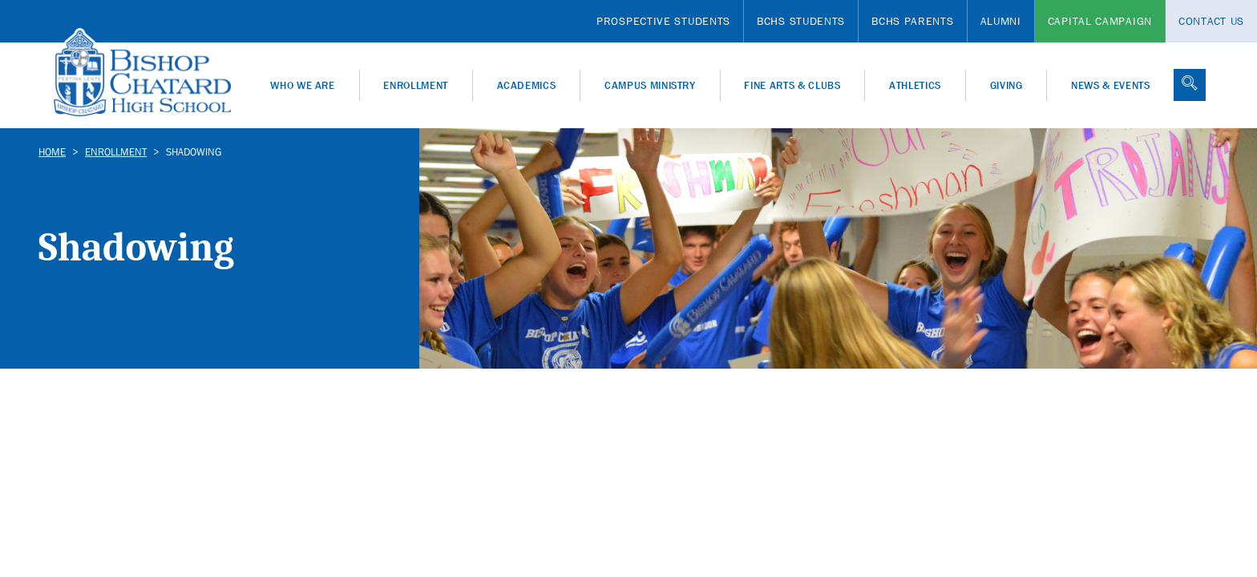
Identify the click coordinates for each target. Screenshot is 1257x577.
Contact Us (1211, 21)
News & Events (1110, 85)
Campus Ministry (650, 85)
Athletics (915, 85)
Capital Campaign (1100, 21)
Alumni (1000, 21)
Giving (1006, 85)
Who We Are (302, 85)
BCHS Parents (912, 21)
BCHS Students (801, 21)
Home (52, 152)
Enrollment (415, 85)
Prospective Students (663, 21)
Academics (526, 85)
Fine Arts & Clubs (792, 85)
